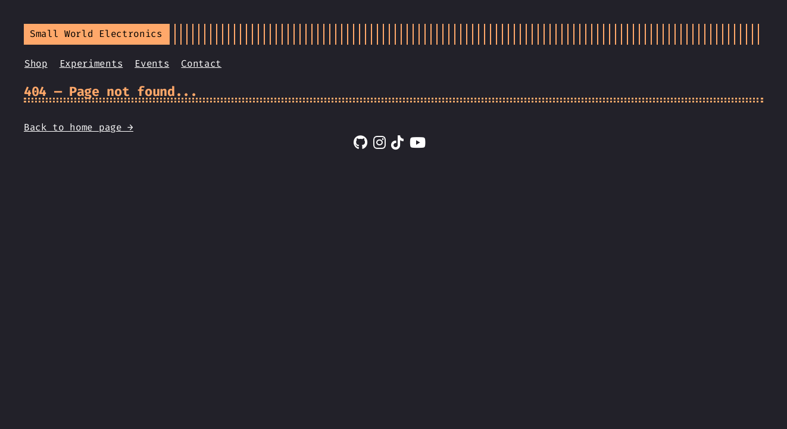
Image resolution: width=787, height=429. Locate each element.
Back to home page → (78, 127)
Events (152, 63)
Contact (201, 63)
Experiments (91, 63)
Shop (36, 63)
